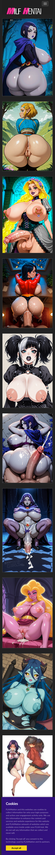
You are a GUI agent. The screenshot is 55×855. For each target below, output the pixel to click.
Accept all (16, 848)
